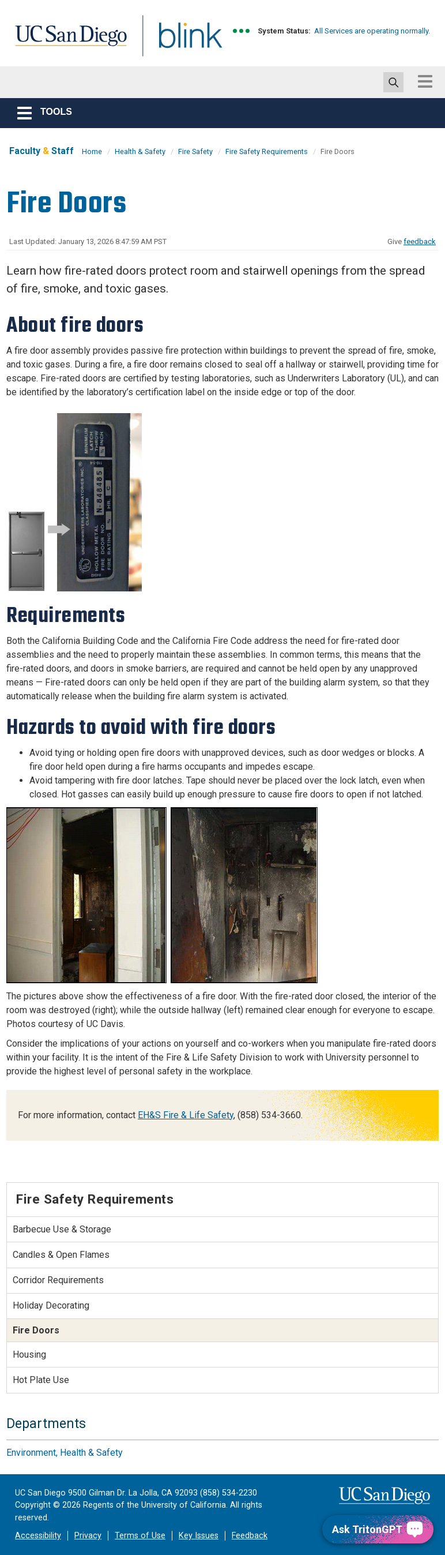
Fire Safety (195, 151)
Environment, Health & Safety (64, 1452)
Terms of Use (140, 1536)
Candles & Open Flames (61, 1254)
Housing (29, 1354)
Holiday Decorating (51, 1305)
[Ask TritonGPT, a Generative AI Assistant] (377, 1529)
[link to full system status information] (242, 31)
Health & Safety (140, 151)
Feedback (249, 1536)
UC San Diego (67, 42)
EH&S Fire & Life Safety (185, 1115)
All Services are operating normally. (372, 31)
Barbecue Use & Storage (62, 1229)
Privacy (87, 1536)
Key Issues (198, 1536)
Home (92, 151)
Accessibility (38, 1536)
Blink (179, 42)
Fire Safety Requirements (266, 151)
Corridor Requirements (58, 1280)
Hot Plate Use (41, 1379)
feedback (419, 241)
